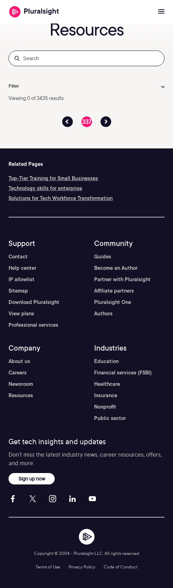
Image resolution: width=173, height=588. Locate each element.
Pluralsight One (112, 302)
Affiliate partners (114, 291)
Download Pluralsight (34, 302)
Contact (18, 256)
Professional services (33, 325)
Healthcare (107, 384)
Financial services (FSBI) (123, 373)
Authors (103, 313)
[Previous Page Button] (67, 121)
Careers (18, 373)
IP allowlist (21, 279)
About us (19, 361)
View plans (21, 313)
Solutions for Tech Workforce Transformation (61, 198)
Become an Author (115, 268)
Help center (22, 268)
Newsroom (21, 384)
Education (106, 361)
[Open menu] (161, 11)
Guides (102, 256)
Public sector (110, 418)
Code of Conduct (120, 567)
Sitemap (18, 291)
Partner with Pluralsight (122, 279)
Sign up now (31, 478)
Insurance (105, 395)
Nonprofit (105, 407)
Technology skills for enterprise (45, 188)
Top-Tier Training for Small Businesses (53, 178)
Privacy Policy (82, 567)
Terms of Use (48, 567)
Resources (21, 395)
